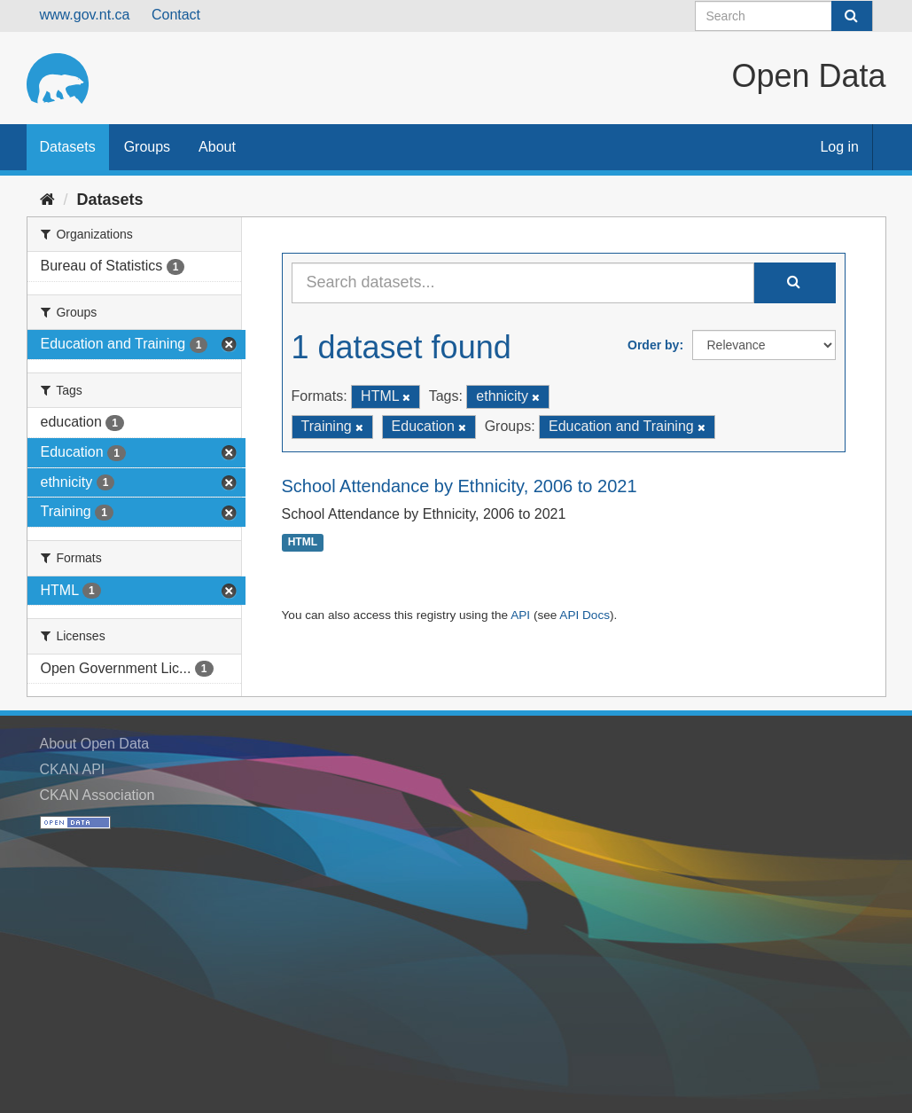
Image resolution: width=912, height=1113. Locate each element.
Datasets (68, 146)
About (217, 146)
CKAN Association (97, 795)
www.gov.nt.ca (85, 14)
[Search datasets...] (523, 283)
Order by (653, 345)
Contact (176, 14)
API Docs (584, 615)
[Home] (47, 199)
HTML (302, 543)
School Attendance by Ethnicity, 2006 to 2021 (459, 486)
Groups (147, 146)
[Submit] (851, 16)
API (520, 615)
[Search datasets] (784, 16)
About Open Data (95, 743)
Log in (839, 146)
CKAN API (72, 769)
